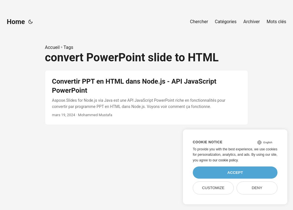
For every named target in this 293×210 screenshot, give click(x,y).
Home (16, 22)
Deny (257, 188)
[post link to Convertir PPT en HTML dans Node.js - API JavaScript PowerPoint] (146, 97)
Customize (213, 188)
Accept (235, 172)
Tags (68, 47)
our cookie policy (225, 160)
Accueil (52, 47)
